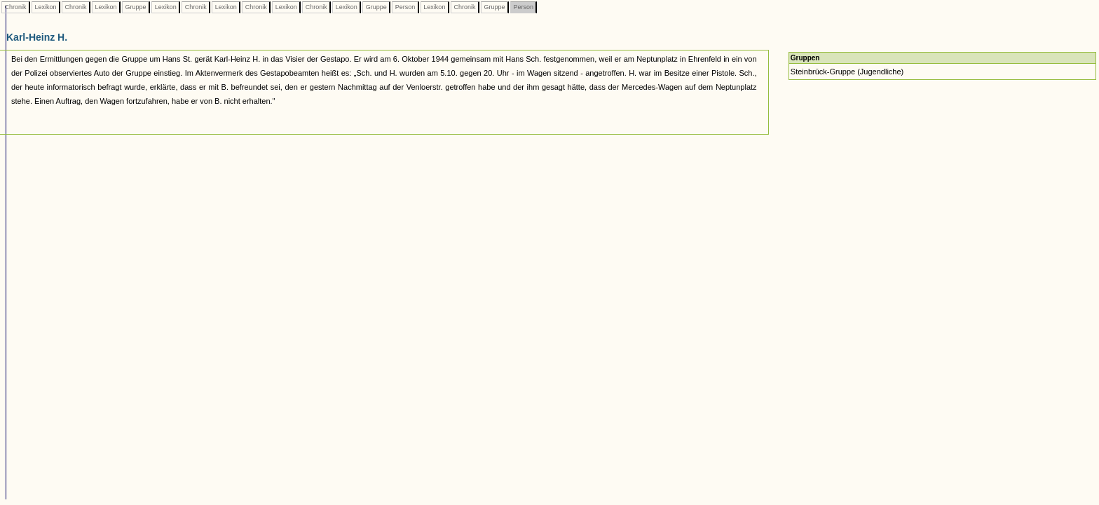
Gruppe (135, 7)
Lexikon (45, 7)
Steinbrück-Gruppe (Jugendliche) (847, 71)
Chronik (15, 7)
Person (405, 7)
